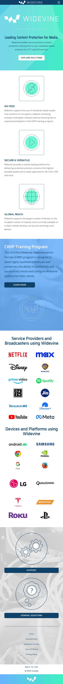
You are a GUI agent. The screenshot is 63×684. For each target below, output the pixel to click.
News (31, 633)
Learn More (19, 284)
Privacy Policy (31, 654)
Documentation (32, 639)
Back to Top (31, 667)
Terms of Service (31, 649)
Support (31, 570)
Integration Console (31, 644)
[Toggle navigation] (58, 2)
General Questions (31, 615)
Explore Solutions (31, 57)
